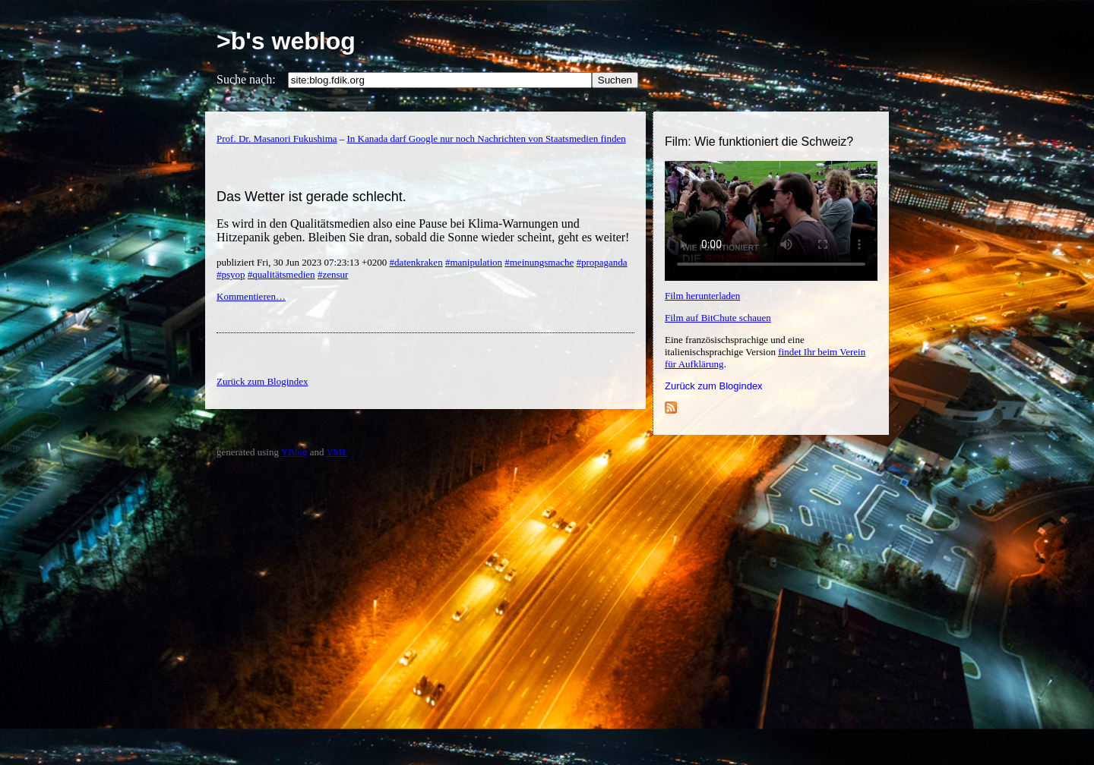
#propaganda (601, 262)
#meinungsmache (539, 262)
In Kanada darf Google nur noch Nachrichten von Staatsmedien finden (486, 138)
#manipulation (473, 262)
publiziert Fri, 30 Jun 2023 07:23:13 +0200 (303, 262)
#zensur (333, 274)
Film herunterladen (702, 295)
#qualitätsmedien (281, 274)
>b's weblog (286, 41)
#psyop (231, 274)
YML (337, 452)
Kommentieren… (251, 296)
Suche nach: (246, 79)
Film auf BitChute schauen (718, 317)
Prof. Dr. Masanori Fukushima (277, 138)
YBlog (294, 452)
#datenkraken (416, 262)
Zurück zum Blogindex (714, 386)
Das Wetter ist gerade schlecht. (311, 196)
